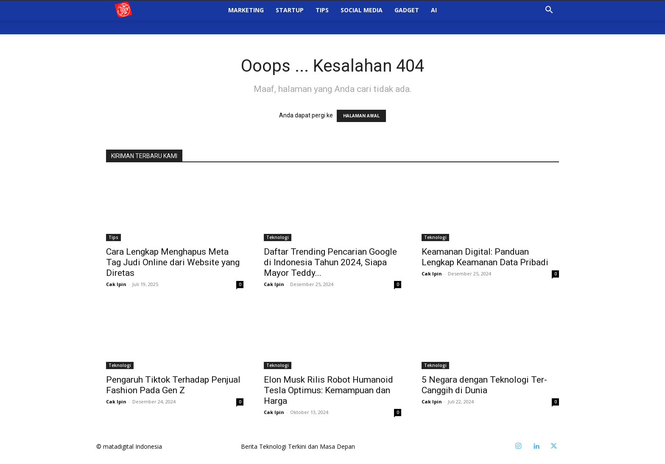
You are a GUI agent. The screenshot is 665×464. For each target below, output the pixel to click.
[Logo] (130, 17)
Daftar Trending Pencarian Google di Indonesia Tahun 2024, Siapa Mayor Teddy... (330, 262)
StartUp (290, 17)
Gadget (406, 17)
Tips (322, 17)
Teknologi (277, 237)
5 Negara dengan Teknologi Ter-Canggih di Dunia (484, 385)
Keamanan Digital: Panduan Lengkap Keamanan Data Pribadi (485, 257)
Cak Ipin (116, 284)
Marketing (246, 17)
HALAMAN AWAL (361, 116)
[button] (549, 18)
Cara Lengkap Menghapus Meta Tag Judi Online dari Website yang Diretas (173, 262)
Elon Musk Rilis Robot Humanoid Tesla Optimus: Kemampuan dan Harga (328, 390)
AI (434, 17)
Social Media (362, 17)
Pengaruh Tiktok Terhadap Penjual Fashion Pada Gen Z (173, 385)
